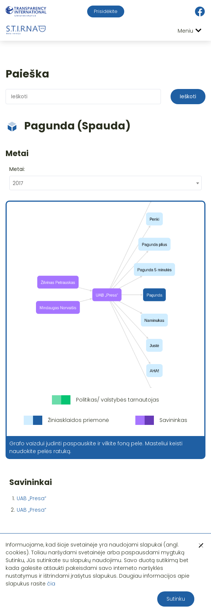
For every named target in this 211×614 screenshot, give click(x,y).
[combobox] (105, 183)
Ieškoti (188, 96)
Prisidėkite (106, 11)
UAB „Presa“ (31, 498)
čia (51, 583)
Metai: (17, 169)
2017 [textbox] (18, 183)
